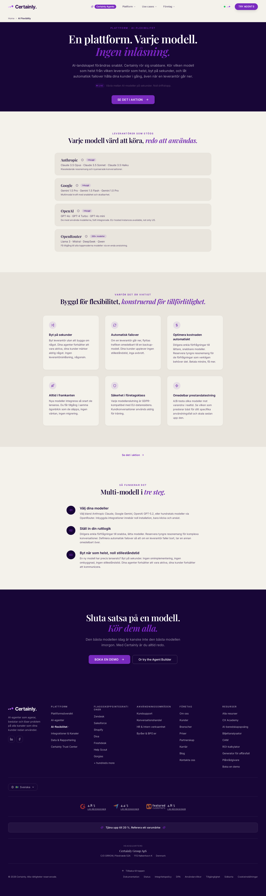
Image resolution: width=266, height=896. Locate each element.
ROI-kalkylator (231, 746)
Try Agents (246, 6)
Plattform (129, 6)
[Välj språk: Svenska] (22, 787)
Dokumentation (131, 876)
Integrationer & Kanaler (65, 733)
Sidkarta (228, 876)
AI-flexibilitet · (60, 726)
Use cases (149, 6)
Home (11, 18)
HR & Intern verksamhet (151, 726)
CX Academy (230, 720)
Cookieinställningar (248, 876)
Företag (169, 6)
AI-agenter (57, 720)
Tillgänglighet (213, 876)
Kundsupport (144, 713)
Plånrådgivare (230, 759)
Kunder (184, 720)
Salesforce (100, 723)
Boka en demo (110, 661)
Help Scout (100, 749)
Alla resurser (229, 713)
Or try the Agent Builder (155, 661)
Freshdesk (100, 743)
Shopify (98, 729)
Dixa (96, 736)
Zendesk (99, 716)
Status (147, 876)
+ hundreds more (104, 762)
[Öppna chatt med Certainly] (227, 6)
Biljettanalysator (232, 733)
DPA (178, 876)
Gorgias (98, 756)
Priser (183, 733)
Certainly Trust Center (64, 746)
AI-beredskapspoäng (235, 726)
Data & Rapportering (63, 740)
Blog (182, 753)
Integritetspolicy (163, 876)
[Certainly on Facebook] (19, 739)
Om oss (184, 713)
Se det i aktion (133, 99)
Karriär (183, 746)
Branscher (186, 726)
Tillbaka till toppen (133, 870)
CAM (225, 740)
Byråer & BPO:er (146, 733)
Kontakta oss (187, 759)
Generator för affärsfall (236, 753)
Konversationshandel (149, 720)
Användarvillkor (193, 876)
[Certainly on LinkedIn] (11, 739)
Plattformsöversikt (62, 713)
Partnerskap (187, 740)
